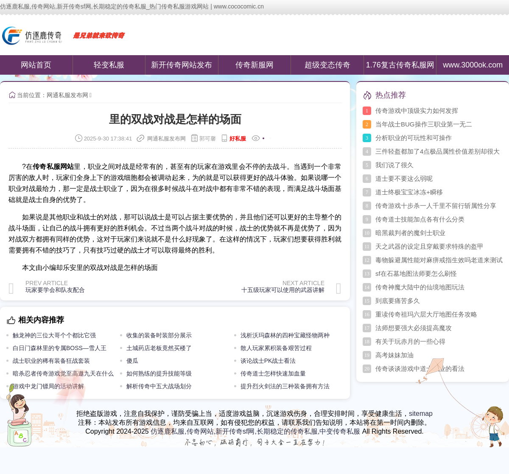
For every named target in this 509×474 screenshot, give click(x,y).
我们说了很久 (394, 164)
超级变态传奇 (327, 65)
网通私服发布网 (67, 95)
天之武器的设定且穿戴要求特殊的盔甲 (429, 246)
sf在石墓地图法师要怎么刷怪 (416, 273)
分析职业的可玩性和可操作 (413, 137)
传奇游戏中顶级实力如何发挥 (416, 110)
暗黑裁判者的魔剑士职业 (410, 232)
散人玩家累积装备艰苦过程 (276, 348)
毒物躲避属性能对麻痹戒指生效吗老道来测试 (439, 260)
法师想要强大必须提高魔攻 (413, 327)
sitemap (421, 413)
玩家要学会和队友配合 (55, 289)
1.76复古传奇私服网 (400, 65)
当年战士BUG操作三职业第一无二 (423, 124)
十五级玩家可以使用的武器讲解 (282, 289)
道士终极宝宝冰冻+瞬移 (409, 192)
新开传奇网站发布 (181, 65)
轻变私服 (109, 65)
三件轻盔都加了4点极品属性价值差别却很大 (437, 151)
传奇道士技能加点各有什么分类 (419, 219)
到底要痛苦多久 (397, 300)
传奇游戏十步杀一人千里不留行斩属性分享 (435, 205)
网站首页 (36, 65)
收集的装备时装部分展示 (159, 335)
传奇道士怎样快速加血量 (273, 373)
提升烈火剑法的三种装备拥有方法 (285, 386)
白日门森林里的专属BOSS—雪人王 (59, 348)
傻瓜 (132, 360)
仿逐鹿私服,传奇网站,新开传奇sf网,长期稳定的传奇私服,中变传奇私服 (255, 431)
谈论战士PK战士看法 (268, 360)
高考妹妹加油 (394, 355)
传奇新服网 (254, 65)
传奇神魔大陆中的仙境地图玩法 (419, 287)
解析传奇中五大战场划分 (159, 386)
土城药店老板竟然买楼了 (159, 348)
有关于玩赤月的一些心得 (410, 341)
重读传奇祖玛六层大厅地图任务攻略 (426, 314)
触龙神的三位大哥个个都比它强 (54, 335)
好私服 (237, 138)
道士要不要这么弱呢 (404, 178)
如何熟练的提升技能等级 (159, 373)
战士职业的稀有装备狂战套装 (51, 360)
